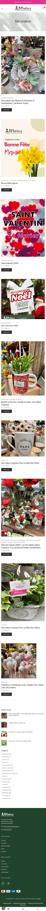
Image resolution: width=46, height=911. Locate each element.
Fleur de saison (6, 768)
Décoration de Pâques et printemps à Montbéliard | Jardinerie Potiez (17, 102)
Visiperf (39, 898)
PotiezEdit (6, 106)
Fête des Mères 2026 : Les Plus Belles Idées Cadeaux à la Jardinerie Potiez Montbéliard (20, 546)
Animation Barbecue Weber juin (17, 723)
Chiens (4, 784)
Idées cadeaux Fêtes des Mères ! (23, 2)
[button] (43, 8)
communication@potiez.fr (11, 826)
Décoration (5, 793)
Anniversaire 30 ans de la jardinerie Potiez (20, 741)
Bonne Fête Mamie (9, 183)
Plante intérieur (6, 770)
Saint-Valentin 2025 (10, 263)
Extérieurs (5, 782)
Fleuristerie (5, 790)
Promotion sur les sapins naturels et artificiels (20, 732)
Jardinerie (5, 787)
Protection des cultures (9, 773)
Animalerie (5, 795)
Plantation (5, 798)
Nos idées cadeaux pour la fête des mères (20, 627)
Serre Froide (5, 779)
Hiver (3, 776)
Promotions (5, 754)
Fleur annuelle (6, 765)
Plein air (4, 759)
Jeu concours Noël (9, 325)
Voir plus (6, 109)
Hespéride (5, 757)
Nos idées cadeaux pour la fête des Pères (20, 463)
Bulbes (4, 762)
